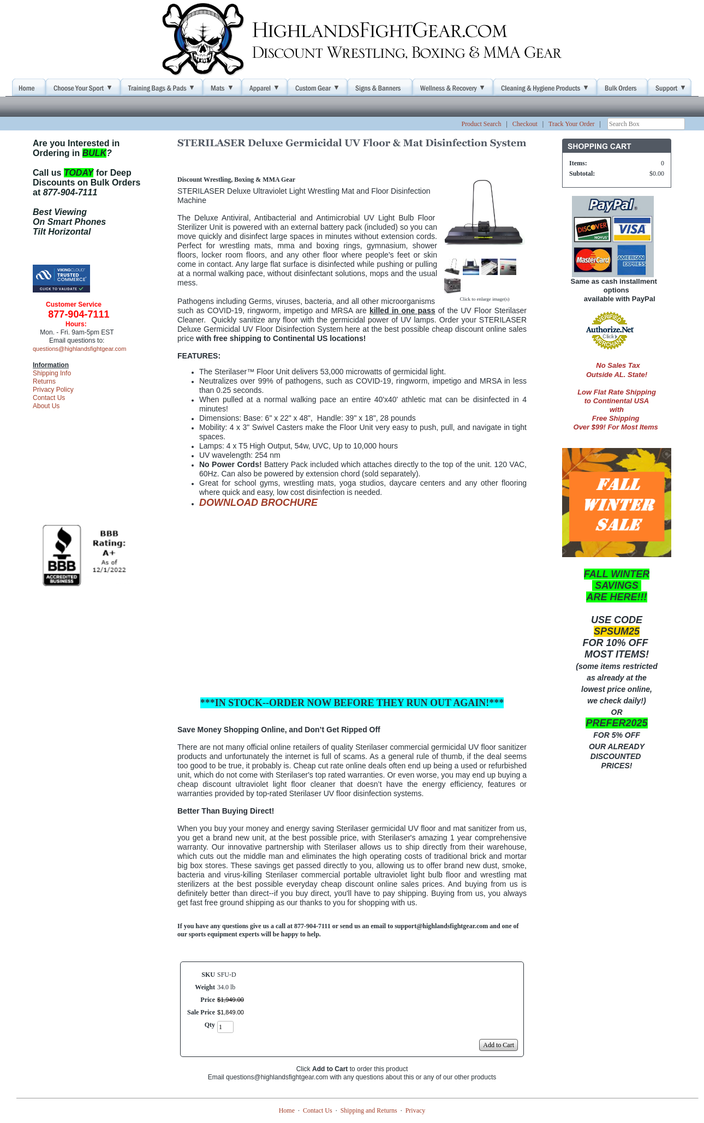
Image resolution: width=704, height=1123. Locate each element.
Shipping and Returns (369, 1110)
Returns (44, 381)
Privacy (415, 1110)
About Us (46, 406)
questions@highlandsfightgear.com (79, 348)
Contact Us (49, 398)
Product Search (481, 124)
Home (287, 1110)
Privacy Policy (53, 389)
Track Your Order (571, 124)
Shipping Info (52, 373)
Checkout (525, 124)
